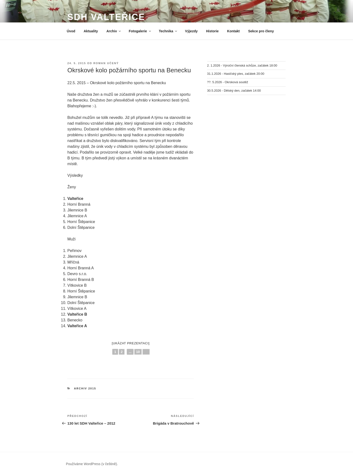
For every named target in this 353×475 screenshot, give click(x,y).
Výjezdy (191, 31)
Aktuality (91, 31)
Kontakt (233, 31)
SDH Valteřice (106, 17)
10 (138, 352)
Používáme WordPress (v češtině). (92, 464)
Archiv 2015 (85, 388)
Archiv (114, 31)
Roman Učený (106, 63)
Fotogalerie (140, 31)
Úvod (71, 31)
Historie (212, 31)
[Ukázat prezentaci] (131, 343)
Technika (168, 31)
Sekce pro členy (261, 31)
